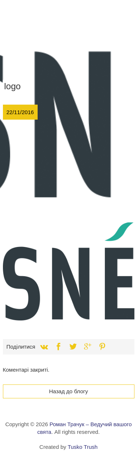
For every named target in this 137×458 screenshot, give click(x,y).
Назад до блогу (68, 391)
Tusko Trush (83, 447)
